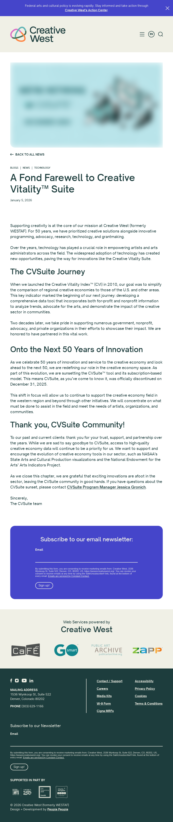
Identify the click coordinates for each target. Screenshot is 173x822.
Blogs (14, 168)
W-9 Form (104, 703)
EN (151, 34)
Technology (42, 168)
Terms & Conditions (149, 703)
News (26, 168)
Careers (102, 689)
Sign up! (44, 585)
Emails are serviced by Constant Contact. (68, 576)
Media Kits (104, 696)
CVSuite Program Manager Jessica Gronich (106, 487)
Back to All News (29, 154)
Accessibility (144, 681)
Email (39, 549)
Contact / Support (109, 681)
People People (57, 809)
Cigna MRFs (105, 711)
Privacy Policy (145, 689)
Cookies (141, 696)
